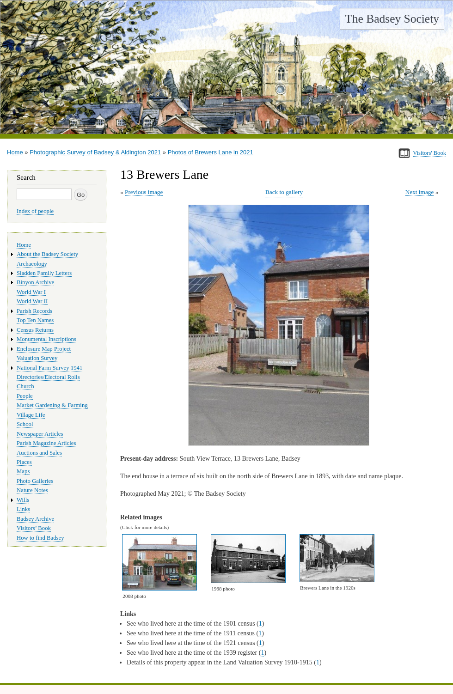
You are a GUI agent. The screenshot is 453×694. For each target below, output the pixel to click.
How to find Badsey (40, 538)
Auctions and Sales (39, 453)
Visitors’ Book (34, 528)
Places (24, 462)
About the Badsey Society (47, 254)
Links (23, 509)
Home (15, 152)
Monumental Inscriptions (46, 339)
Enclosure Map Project (44, 349)
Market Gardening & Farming (52, 405)
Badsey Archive (35, 519)
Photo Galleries (35, 481)
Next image (419, 192)
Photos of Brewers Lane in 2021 (210, 152)
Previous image (144, 192)
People (25, 396)
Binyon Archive (35, 282)
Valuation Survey (37, 358)
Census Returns (35, 330)
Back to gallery (284, 192)
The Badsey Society (392, 18)
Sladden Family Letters (44, 273)
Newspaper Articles (40, 434)
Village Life (31, 415)
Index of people (35, 211)
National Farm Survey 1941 (49, 368)
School (25, 424)
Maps (23, 471)
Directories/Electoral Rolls (48, 377)
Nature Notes (32, 490)
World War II (32, 301)
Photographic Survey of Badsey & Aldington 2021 (95, 152)
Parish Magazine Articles (46, 443)
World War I (31, 292)
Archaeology (32, 264)
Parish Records (34, 311)
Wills (23, 500)
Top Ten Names (35, 320)
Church (25, 386)
